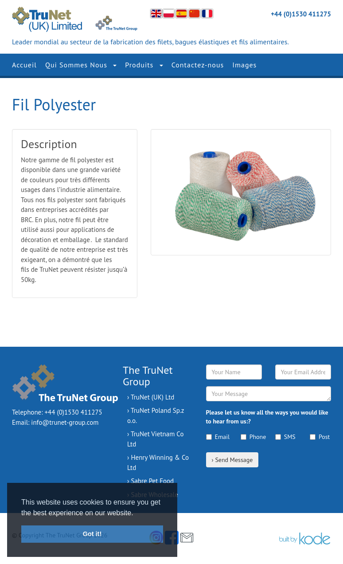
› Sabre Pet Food (150, 481)
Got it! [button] (92, 533)
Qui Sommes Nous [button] (81, 64)
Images (244, 64)
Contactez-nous (198, 64)
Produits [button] (144, 64)
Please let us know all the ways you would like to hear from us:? (267, 416)
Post (320, 437)
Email (216, 437)
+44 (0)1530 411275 (301, 14)
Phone (251, 437)
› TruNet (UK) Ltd (150, 397)
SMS (285, 437)
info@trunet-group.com (64, 422)
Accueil (24, 64)
